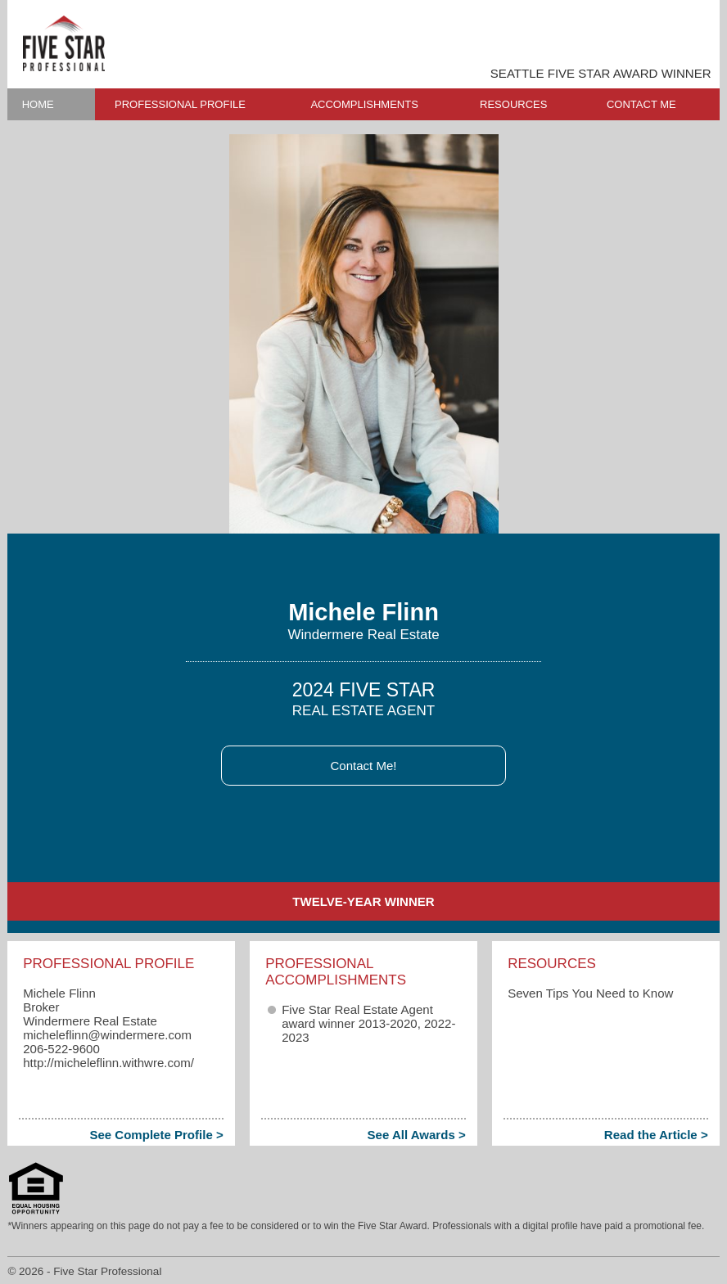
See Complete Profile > (156, 1135)
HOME (38, 104)
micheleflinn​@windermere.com (107, 1035)
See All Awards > (417, 1135)
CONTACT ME (641, 104)
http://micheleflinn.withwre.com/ (108, 1063)
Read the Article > (656, 1135)
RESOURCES (513, 104)
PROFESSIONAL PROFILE (180, 104)
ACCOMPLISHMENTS (364, 104)
